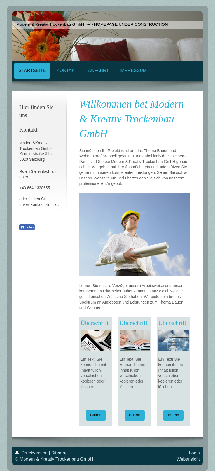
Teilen (27, 227)
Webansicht (188, 459)
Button (95, 415)
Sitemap (59, 453)
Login (194, 453)
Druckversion (32, 453)
